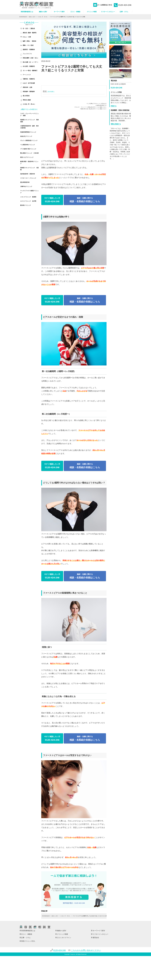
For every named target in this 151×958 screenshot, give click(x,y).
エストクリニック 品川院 (28, 201)
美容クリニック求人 (28, 941)
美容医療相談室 (23, 16)
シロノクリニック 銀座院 (28, 197)
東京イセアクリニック (27, 157)
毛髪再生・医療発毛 (29, 79)
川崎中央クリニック (26, 186)
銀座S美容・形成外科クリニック (29, 162)
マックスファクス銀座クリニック (29, 191)
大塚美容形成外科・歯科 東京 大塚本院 (29, 127)
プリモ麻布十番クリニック (28, 149)
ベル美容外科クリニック (27, 144)
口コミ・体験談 (26, 934)
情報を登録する (116, 124)
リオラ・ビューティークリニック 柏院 (29, 114)
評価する (113, 106)
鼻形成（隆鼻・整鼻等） (30, 32)
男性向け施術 (27, 100)
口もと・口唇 (27, 37)
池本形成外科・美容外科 (27, 174)
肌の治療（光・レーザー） (31, 62)
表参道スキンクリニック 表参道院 (29, 120)
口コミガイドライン (64, 937)
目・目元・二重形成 (29, 28)
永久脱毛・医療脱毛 (29, 66)
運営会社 (95, 937)
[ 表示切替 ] (50, 91)
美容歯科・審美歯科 (29, 91)
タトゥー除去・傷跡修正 (30, 70)
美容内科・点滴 (27, 87)
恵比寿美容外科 (25, 182)
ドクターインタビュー (100, 934)
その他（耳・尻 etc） (43, 16)
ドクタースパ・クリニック (28, 178)
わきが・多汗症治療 (29, 83)
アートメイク (27, 75)
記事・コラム (26, 937)
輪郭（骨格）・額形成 (29, 41)
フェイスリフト (27, 53)
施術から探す (32, 16)
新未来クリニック (25, 205)
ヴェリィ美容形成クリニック (29, 140)
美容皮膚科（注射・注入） (31, 58)
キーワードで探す (98, 930)
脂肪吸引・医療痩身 (29, 49)
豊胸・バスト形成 (28, 45)
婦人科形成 (26, 96)
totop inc (73, 954)
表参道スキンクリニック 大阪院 (29, 168)
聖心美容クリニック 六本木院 (29, 153)
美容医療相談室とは (28, 930)
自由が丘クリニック (26, 136)
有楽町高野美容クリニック (28, 132)
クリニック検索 (62, 934)
